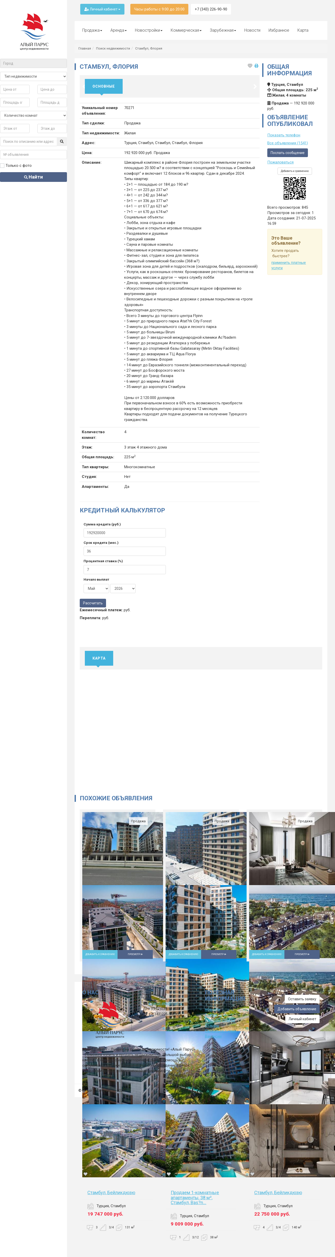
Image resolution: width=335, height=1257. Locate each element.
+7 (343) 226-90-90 (211, 9)
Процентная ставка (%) (103, 561)
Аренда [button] (118, 30)
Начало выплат (96, 579)
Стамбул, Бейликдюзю (111, 1192)
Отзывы (212, 1025)
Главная (84, 48)
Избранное (279, 30)
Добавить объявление (297, 1009)
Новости (252, 30)
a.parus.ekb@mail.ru (165, 1003)
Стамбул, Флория (148, 48)
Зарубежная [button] (223, 30)
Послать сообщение (288, 153)
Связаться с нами (220, 1031)
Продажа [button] (92, 30)
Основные (104, 86)
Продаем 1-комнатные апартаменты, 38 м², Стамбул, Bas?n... (195, 1197)
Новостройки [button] (149, 30)
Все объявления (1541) (287, 143)
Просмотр (135, 954)
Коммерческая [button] (186, 30)
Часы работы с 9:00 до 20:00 (159, 9)
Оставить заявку (302, 999)
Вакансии (213, 1036)
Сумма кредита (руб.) (102, 524)
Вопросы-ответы (220, 1020)
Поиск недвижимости (113, 48)
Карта (302, 30)
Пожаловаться (280, 162)
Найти (33, 177)
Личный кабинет (102, 9)
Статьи (211, 1015)
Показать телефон (283, 135)
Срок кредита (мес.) (101, 543)
